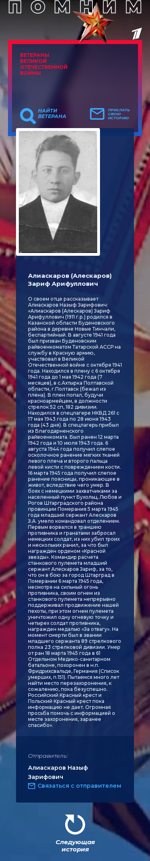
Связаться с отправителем (79, 785)
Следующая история (75, 845)
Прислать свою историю (119, 114)
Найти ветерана (52, 113)
